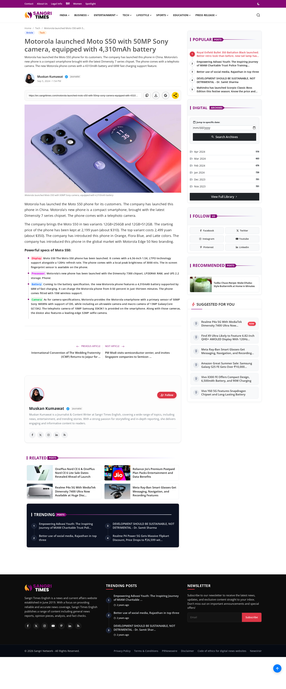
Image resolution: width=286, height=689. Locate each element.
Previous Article (88, 346)
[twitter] (40, 435)
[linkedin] (56, 435)
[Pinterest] (61, 626)
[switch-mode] (259, 4)
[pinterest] (207, 247)
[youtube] (242, 238)
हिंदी (68, 3)
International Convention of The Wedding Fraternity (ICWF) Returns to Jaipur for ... (65, 354)
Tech (37, 28)
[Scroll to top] (277, 668)
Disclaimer (187, 651)
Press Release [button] (206, 15)
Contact (29, 3)
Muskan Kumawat (46, 408)
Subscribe (252, 617)
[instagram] (48, 435)
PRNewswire (169, 651)
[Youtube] (53, 626)
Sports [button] (162, 15)
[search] (258, 15)
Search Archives (224, 137)
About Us (42, 3)
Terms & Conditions (146, 651)
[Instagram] (44, 626)
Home (28, 28)
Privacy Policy (122, 651)
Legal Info (56, 3)
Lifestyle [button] (144, 15)
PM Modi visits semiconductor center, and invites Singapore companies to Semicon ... (137, 354)
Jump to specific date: (206, 122)
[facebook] (32, 435)
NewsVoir (256, 651)
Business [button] (81, 15)
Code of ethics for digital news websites (222, 651)
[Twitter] (36, 626)
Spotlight (90, 3)
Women (77, 3)
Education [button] (182, 15)
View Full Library (224, 197)
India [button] (65, 15)
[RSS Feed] (78, 626)
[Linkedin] (70, 626)
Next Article (114, 346)
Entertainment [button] (106, 15)
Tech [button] (127, 15)
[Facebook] (28, 626)
